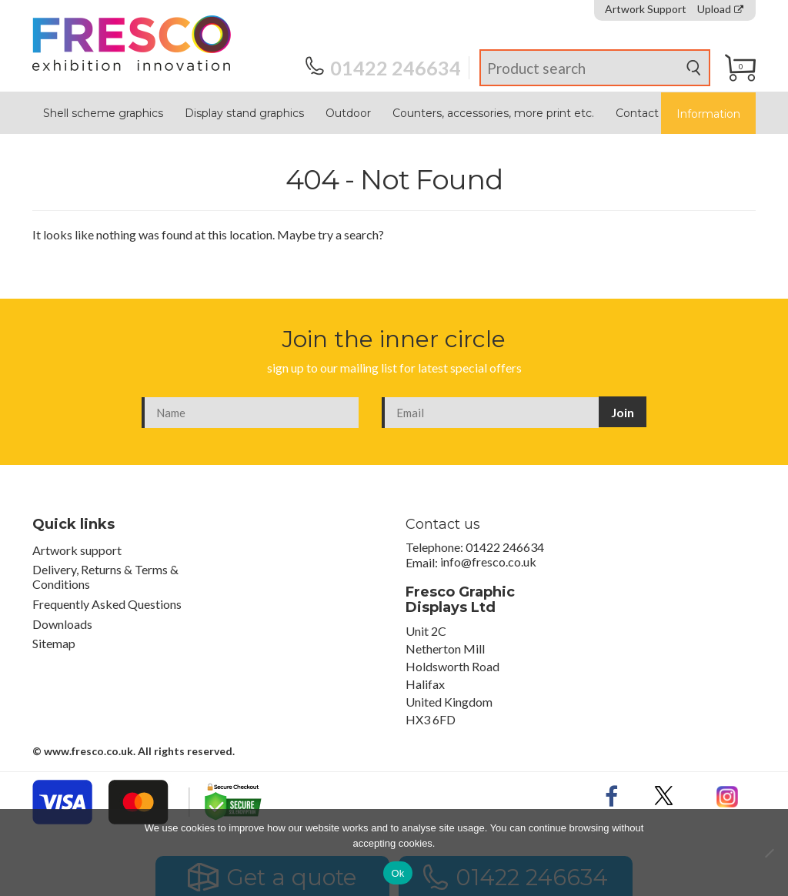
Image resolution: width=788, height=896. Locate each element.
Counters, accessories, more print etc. (493, 113)
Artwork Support (645, 9)
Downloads (62, 624)
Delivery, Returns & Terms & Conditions (105, 576)
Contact (637, 113)
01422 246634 (383, 67)
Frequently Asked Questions (107, 604)
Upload (720, 9)
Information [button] (708, 114)
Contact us (443, 524)
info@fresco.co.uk (488, 562)
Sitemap (53, 643)
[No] (768, 853)
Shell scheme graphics (103, 113)
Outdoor (348, 113)
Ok (397, 873)
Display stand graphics (244, 113)
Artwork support (77, 550)
